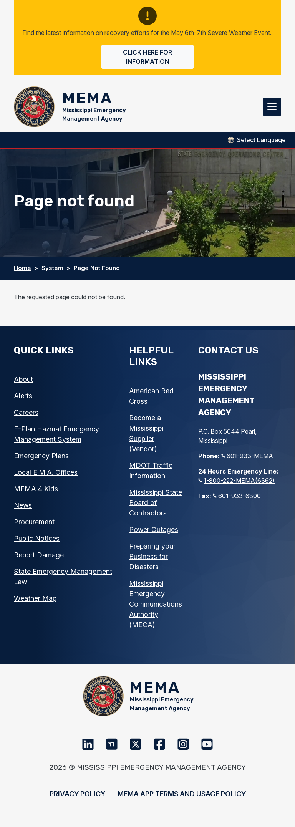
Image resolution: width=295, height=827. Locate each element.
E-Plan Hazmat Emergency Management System (56, 435)
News (23, 507)
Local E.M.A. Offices (46, 474)
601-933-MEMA (247, 458)
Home (22, 269)
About (23, 381)
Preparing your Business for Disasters (152, 558)
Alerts (23, 397)
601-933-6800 (237, 498)
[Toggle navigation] (272, 107)
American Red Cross (151, 397)
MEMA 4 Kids (36, 490)
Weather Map (35, 600)
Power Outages (153, 531)
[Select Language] (261, 141)
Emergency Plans (41, 457)
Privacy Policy (77, 797)
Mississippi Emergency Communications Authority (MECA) (155, 605)
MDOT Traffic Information (150, 472)
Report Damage (39, 556)
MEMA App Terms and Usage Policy (182, 797)
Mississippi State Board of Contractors (155, 504)
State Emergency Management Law (63, 578)
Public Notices (37, 540)
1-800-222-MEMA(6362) (236, 482)
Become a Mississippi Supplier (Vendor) (146, 434)
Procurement (34, 523)
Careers (26, 414)
